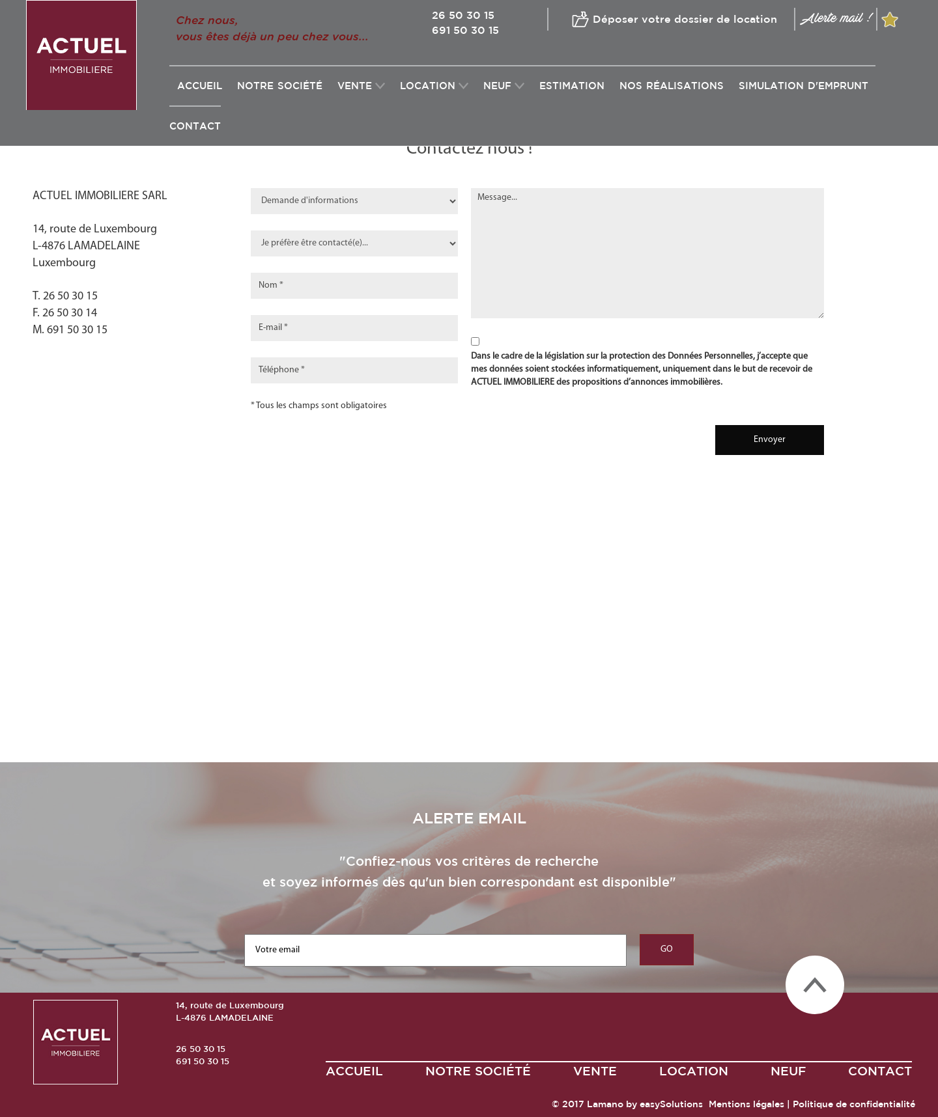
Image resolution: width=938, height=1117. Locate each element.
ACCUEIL (354, 1071)
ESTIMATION (571, 85)
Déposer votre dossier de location (685, 18)
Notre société (279, 85)
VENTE (354, 85)
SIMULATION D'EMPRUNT (803, 85)
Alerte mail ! (836, 18)
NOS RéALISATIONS (671, 85)
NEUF (497, 85)
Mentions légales (746, 1104)
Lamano (605, 1104)
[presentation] (563, 434)
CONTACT (195, 125)
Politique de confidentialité (854, 1104)
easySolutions (671, 1104)
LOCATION (427, 85)
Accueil (199, 85)
